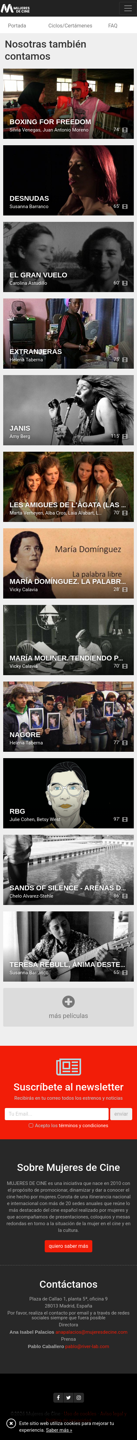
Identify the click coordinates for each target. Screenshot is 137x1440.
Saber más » (59, 1430)
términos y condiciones (83, 1125)
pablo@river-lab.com (87, 1346)
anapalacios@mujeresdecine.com (92, 1332)
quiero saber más (68, 1246)
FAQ (113, 26)
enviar (121, 1114)
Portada (17, 26)
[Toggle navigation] (128, 8)
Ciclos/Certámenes (70, 26)
